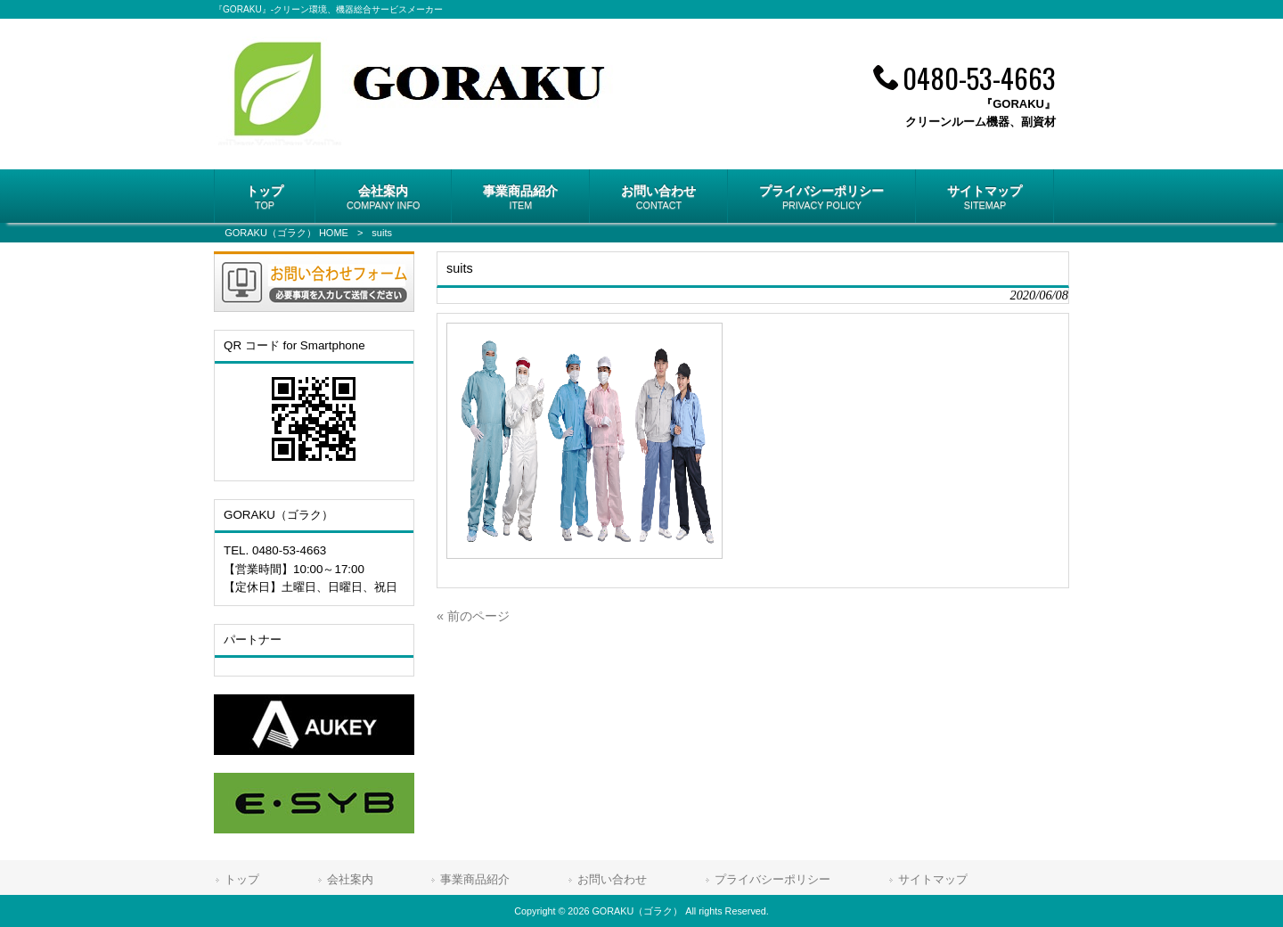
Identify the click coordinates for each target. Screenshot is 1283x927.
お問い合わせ (612, 879)
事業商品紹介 (475, 879)
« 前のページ (473, 616)
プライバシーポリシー (772, 879)
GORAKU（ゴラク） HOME (286, 232)
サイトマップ (933, 879)
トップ (242, 879)
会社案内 (350, 879)
